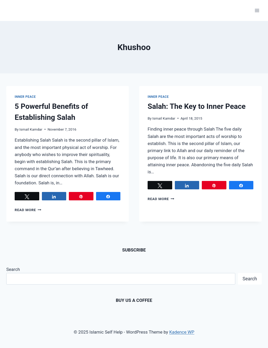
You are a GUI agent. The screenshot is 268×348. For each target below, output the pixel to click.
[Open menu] (257, 10)
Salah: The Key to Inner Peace (196, 106)
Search (13, 269)
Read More (28, 210)
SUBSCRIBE (134, 250)
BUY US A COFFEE (134, 300)
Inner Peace (25, 97)
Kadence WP (181, 332)
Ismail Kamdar (30, 129)
